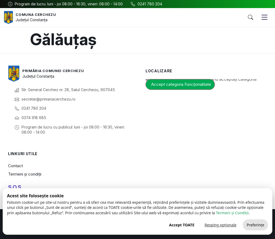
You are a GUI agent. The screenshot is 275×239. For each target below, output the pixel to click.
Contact (15, 165)
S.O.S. (15, 187)
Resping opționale (221, 224)
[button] (250, 17)
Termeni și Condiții (232, 212)
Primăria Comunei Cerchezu (55, 70)
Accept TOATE (181, 224)
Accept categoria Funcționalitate (181, 84)
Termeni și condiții (24, 174)
